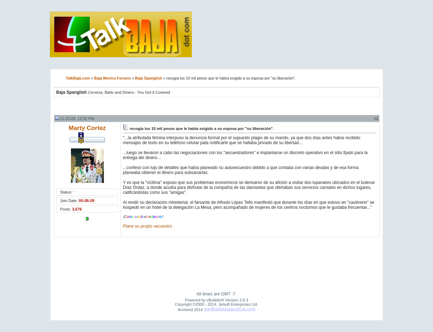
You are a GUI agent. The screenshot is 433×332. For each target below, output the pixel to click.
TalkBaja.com (78, 78)
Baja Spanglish (148, 78)
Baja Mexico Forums (112, 78)
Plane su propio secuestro (147, 226)
